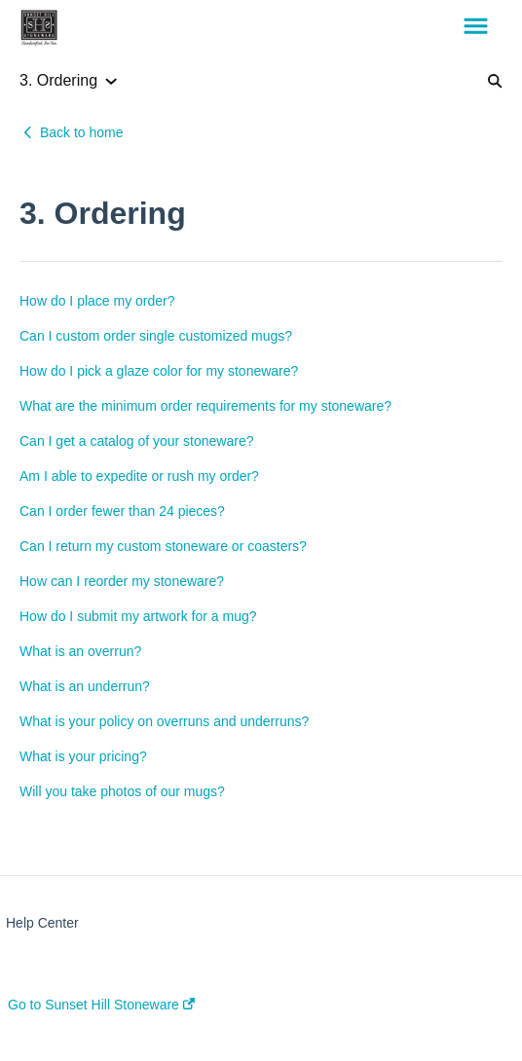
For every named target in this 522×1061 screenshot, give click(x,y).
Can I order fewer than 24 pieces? (122, 511)
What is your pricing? (83, 756)
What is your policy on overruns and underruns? (164, 721)
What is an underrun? (84, 686)
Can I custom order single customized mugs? (155, 336)
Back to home (82, 132)
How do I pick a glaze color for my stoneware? (158, 371)
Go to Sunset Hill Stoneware (101, 1004)
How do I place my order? (97, 301)
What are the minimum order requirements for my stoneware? (205, 406)
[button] (476, 27)
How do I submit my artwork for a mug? (138, 616)
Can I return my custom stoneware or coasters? (163, 546)
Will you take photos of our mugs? (122, 791)
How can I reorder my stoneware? (121, 581)
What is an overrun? (80, 651)
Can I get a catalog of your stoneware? (136, 441)
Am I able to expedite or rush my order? (139, 476)
